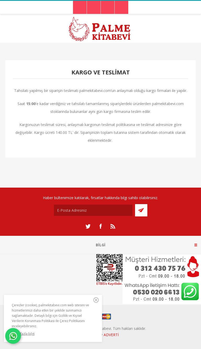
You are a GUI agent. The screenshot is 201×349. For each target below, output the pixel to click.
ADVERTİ (111, 334)
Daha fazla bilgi (23, 333)
